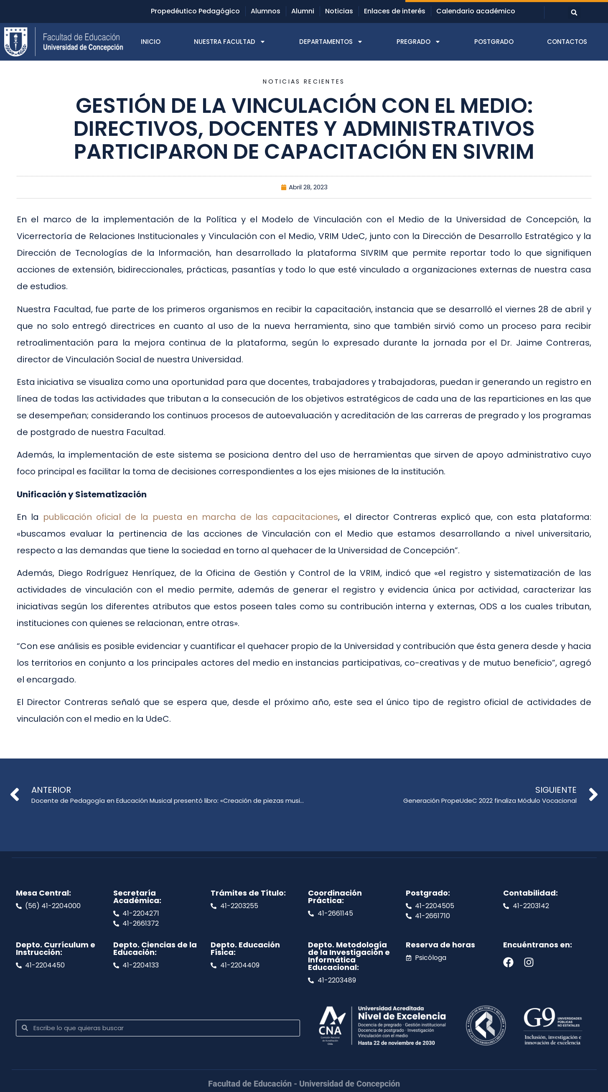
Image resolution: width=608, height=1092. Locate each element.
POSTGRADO (494, 41)
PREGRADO (419, 41)
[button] (574, 12)
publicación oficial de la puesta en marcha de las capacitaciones (190, 517)
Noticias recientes (304, 81)
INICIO (150, 41)
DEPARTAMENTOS (331, 41)
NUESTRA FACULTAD (230, 41)
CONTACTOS (567, 41)
